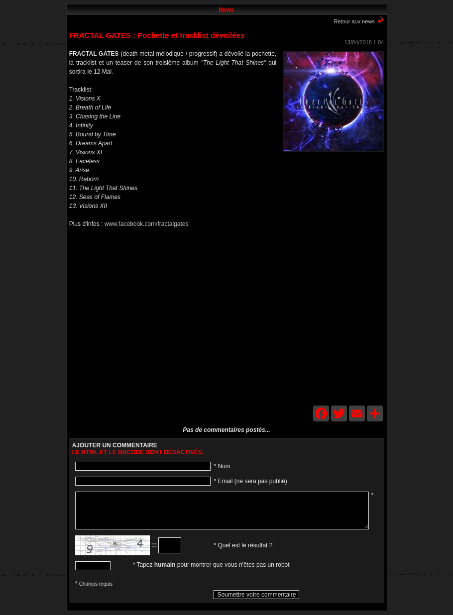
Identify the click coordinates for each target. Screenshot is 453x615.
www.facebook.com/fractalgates (147, 223)
